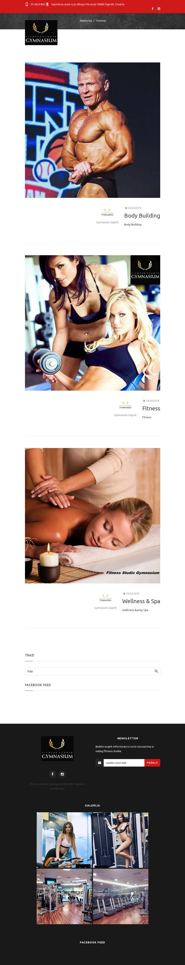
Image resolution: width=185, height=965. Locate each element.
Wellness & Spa (141, 601)
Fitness (151, 408)
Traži (30, 671)
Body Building (142, 215)
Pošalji (152, 763)
